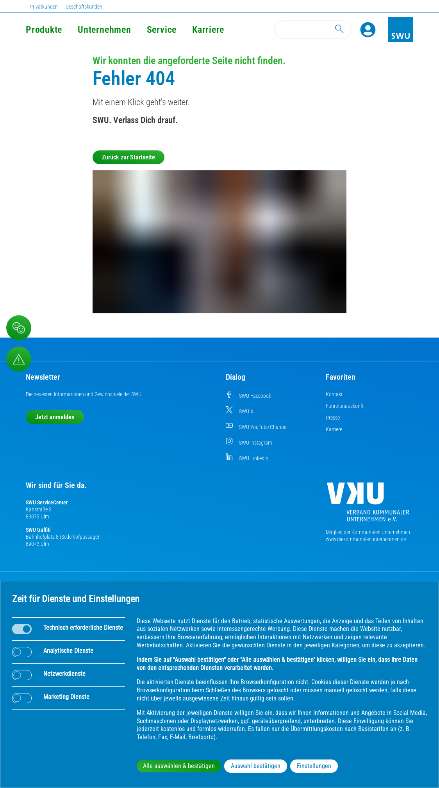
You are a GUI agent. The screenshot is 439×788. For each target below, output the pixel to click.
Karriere (208, 29)
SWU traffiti (38, 530)
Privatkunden (44, 7)
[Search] (313, 29)
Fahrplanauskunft (345, 406)
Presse (333, 418)
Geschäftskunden (84, 7)
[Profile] (368, 30)
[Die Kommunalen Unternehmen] (368, 505)
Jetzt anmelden (55, 417)
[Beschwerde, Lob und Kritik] (18, 327)
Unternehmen (104, 29)
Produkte (44, 29)
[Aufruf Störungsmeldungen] (18, 359)
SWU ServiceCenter (47, 502)
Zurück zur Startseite (128, 157)
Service (162, 29)
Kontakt (334, 394)
